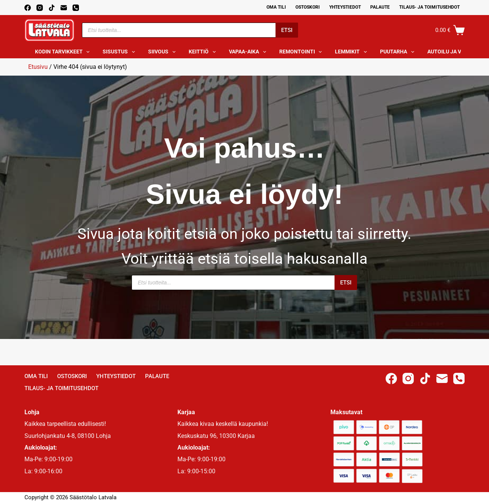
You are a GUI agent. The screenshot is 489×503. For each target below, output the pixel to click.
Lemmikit (352, 51)
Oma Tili (276, 7)
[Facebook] (27, 8)
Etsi (286, 30)
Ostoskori (307, 7)
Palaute (380, 7)
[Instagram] (39, 8)
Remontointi (302, 51)
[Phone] (76, 8)
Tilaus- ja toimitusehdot (429, 7)
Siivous (163, 51)
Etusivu (38, 66)
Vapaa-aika (249, 51)
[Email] (64, 8)
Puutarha (398, 51)
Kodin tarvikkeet (64, 51)
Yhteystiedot (345, 7)
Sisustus (120, 51)
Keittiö (204, 51)
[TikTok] (51, 8)
